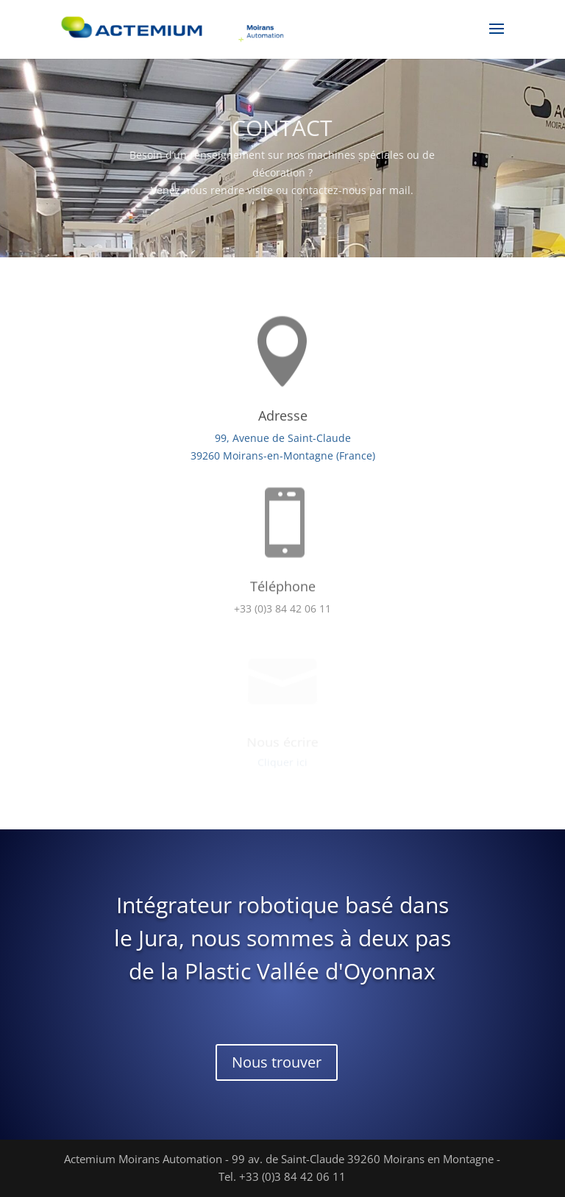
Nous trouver (276, 1062)
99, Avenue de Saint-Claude (283, 439)
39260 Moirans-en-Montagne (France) (282, 455)
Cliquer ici (282, 762)
